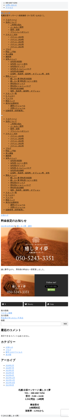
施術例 (8, 57)
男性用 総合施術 (17, 89)
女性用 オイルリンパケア (20, 69)
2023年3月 (10, 370)
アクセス (9, 8)
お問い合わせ (11, 5)
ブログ (8, 49)
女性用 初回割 (16, 62)
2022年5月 (10, 373)
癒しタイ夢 (5, 13)
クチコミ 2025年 (17, 37)
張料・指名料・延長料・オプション (25, 91)
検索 (3, 320)
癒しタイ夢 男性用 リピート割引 (23, 81)
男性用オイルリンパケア (20, 86)
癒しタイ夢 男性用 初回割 (21, 79)
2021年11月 (10, 380)
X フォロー (10, 96)
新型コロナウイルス (14, 352)
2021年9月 (10, 385)
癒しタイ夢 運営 (24, 226)
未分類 (8, 355)
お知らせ (4, 215)
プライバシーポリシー (19, 32)
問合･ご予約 (11, 52)
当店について (11, 22)
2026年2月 (10, 365)
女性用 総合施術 (17, 71)
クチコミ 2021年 (17, 47)
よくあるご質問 (16, 27)
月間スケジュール (17, 108)
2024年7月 (10, 368)
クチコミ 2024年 (17, 39)
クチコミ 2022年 (17, 44)
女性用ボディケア (17, 66)
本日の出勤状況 (12, 103)
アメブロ (9, 98)
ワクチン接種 (6, 313)
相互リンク (10, 101)
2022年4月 (10, 375)
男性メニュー (11, 76)
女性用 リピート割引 (19, 64)
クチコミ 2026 (11, 35)
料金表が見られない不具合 (12, 318)
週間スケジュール (17, 106)
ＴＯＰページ (11, 20)
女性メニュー (11, 59)
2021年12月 (10, 378)
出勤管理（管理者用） (15, 111)
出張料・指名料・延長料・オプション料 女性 (30, 74)
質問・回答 (15, 30)
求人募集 (9, 54)
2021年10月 (10, 383)
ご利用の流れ (15, 25)
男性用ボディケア (17, 84)
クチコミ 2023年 (17, 42)
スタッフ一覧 (11, 93)
